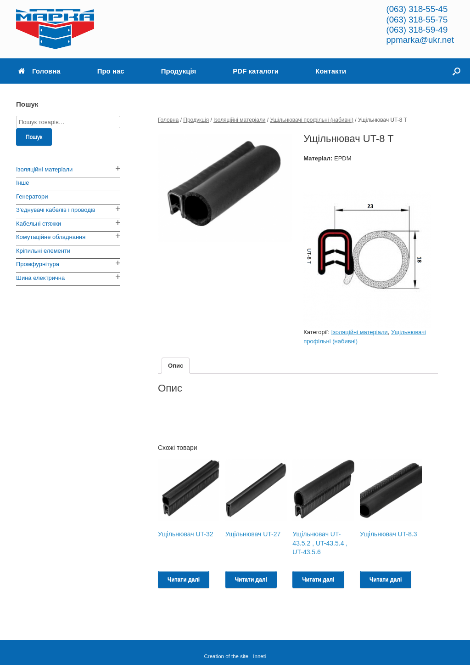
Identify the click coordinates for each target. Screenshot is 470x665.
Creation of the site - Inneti (235, 656)
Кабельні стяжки (38, 223)
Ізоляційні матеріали (239, 120)
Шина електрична (40, 277)
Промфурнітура (37, 264)
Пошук (34, 137)
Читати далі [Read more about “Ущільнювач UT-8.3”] (385, 579)
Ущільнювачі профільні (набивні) (312, 120)
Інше (22, 182)
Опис (175, 365)
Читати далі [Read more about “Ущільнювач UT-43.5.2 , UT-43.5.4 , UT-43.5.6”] (318, 579)
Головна (39, 71)
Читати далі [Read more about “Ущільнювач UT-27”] (251, 579)
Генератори (32, 196)
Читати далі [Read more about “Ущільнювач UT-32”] (184, 579)
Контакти (330, 71)
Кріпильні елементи (43, 250)
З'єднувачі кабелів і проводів (55, 209)
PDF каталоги (256, 71)
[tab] (176, 366)
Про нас (110, 71)
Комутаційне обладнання (50, 236)
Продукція (178, 71)
